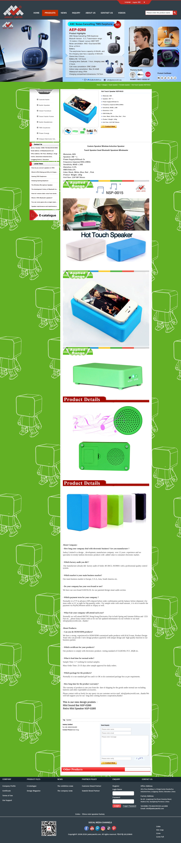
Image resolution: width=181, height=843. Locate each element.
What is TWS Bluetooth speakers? (41, 198)
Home (98, 85)
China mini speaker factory (93, 814)
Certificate (6, 791)
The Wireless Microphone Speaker (42, 185)
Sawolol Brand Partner (91, 791)
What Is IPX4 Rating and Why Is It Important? (45, 172)
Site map (160, 830)
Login (116, 806)
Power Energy (44, 133)
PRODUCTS (50, 12)
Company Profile (9, 786)
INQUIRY (76, 12)
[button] (82, 79)
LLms (158, 833)
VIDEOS (121, 12)
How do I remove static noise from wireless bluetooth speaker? (50, 193)
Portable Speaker (124, 85)
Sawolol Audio (44, 99)
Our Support (7, 800)
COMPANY (6, 779)
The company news (65, 791)
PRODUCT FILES (33, 779)
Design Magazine (33, 791)
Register (116, 786)
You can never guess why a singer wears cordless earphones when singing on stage (57, 202)
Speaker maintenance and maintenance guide (45, 206)
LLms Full (160, 837)
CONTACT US (107, 12)
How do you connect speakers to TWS (43, 168)
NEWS (64, 12)
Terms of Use (7, 795)
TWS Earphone (44, 128)
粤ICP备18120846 (124, 834)
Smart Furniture (45, 111)
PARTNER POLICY (89, 779)
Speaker (68, 720)
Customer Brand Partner (91, 786)
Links (158, 826)
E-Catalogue (31, 786)
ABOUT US (90, 12)
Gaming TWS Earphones (38, 176)
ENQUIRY (116, 779)
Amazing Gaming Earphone (39, 181)
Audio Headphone (45, 122)
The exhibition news (65, 786)
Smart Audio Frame (46, 116)
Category (104, 85)
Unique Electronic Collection (49, 139)
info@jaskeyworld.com (155, 808)
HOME (36, 12)
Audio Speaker (113, 85)
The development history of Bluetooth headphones (46, 189)
